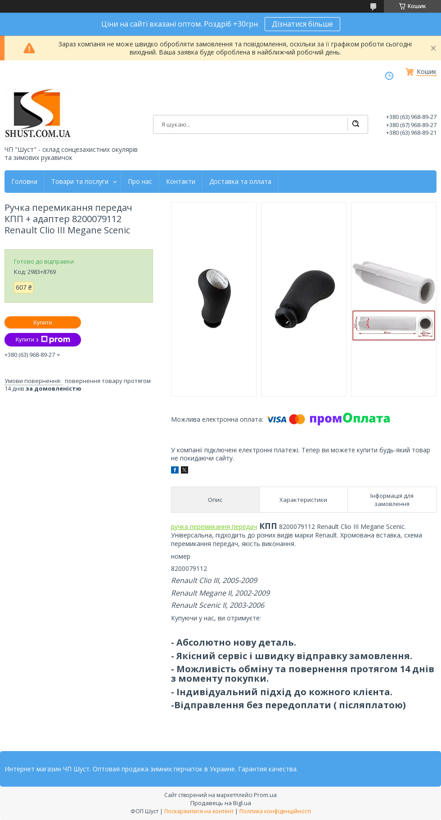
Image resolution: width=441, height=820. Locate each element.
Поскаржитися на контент (199, 811)
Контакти (180, 182)
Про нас (140, 182)
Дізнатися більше (302, 24)
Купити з (42, 340)
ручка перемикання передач (214, 526)
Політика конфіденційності (275, 811)
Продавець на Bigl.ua (220, 803)
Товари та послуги (79, 182)
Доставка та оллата (240, 182)
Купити (42, 322)
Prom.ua (265, 795)
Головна (24, 182)
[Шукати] (355, 124)
